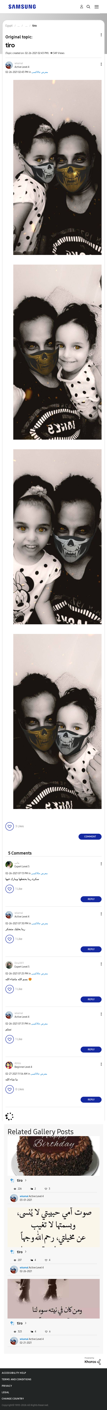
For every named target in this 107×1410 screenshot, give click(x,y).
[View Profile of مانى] (17, 862)
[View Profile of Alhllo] (18, 1063)
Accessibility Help (14, 1372)
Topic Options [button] (95, 34)
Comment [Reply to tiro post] (90, 836)
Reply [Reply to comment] (91, 899)
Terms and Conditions (16, 1379)
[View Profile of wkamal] (19, 63)
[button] (95, 64)
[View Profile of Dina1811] (19, 963)
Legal (5, 1392)
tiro (20, 1180)
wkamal (24, 1196)
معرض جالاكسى (39, 72)
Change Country (13, 1398)
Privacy (7, 1385)
